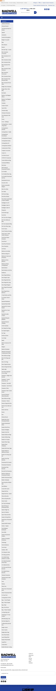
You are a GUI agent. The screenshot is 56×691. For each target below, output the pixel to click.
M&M (3, 340)
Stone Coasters (4, 629)
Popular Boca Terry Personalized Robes (5, 420)
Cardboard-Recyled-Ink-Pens (6, 624)
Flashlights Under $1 (6, 205)
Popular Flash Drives (6, 427)
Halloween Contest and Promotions (6, 257)
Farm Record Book (5, 196)
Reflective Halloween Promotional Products (6, 474)
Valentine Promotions (6, 575)
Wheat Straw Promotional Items (7, 589)
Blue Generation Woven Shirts (6, 83)
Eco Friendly (4, 171)
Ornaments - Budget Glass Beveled (7, 376)
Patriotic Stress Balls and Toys (6, 406)
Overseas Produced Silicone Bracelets (5, 395)
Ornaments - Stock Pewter (7, 385)
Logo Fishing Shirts (5, 637)
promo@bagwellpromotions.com (7, 665)
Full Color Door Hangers (6, 217)
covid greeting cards (5, 612)
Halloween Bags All (5, 253)
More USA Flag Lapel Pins (6, 359)
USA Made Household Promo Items (6, 562)
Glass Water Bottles (5, 634)
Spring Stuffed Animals (6, 523)
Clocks (3, 119)
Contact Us (4, 152)
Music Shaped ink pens (6, 364)
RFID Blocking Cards (6, 618)
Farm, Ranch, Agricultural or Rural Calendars (7, 199)
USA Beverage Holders (10, 5)
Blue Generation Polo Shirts (6, 65)
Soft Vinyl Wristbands (6, 503)
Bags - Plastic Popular (6, 602)
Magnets (3, 346)
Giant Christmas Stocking (7, 231)
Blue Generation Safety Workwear (6, 69)
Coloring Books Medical (6, 145)
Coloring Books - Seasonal (5, 129)
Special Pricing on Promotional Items (5, 506)
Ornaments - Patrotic (6, 400)
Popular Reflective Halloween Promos (5, 451)
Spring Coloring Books (6, 517)
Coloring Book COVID (6, 597)
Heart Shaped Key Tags (6, 282)
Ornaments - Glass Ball (6, 383)
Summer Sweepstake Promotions (6, 539)
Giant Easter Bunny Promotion (5, 238)
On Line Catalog (12, 2)
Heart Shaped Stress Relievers (5, 292)
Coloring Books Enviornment (5, 135)
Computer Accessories (6, 150)
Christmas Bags (5, 110)
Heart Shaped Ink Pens (6, 279)
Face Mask (4, 191)
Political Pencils (5, 417)
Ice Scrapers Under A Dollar (6, 298)
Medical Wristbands (5, 349)
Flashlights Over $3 (5, 202)
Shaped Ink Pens (5, 491)
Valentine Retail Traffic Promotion (6, 578)
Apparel (3, 32)
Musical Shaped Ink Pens (6, 366)
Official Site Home (4, 2)
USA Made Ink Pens (6, 564)
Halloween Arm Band (6, 251)
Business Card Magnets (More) (6, 96)
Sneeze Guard (4, 500)
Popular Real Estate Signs (7, 448)
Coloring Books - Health (6, 131)
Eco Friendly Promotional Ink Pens (7, 177)
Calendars (4, 103)
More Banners (4, 44)
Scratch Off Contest (5, 488)
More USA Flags (5, 361)
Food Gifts (4, 215)
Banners (3, 47)
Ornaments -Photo (5, 388)
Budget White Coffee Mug (6, 90)
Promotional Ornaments (6, 464)
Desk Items (4, 165)
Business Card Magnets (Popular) (6, 100)
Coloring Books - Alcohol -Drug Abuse (7, 125)
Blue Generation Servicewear (5, 73)
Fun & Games (4, 228)
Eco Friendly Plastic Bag (6, 174)
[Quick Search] (26, 12)
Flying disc (4, 210)
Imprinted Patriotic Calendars (5, 322)
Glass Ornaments (5, 246)
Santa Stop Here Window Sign (6, 483)
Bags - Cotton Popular (6, 600)
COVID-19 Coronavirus (6, 157)
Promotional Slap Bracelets (5, 468)
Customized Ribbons (6, 162)
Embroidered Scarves (6, 180)
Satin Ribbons (4, 486)
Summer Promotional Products (6, 535)
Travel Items (4, 547)
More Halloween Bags (6, 355)
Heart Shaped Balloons (6, 275)
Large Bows (4, 642)
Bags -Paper (4, 604)
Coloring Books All (5, 143)
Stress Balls (4, 532)
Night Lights (4, 369)
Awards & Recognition (6, 37)
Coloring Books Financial (7, 138)
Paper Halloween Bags (6, 398)
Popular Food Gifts (5, 432)
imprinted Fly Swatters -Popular (6, 307)
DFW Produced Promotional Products (6, 168)
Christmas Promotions (6, 112)
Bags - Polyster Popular (6, 609)
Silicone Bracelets (5, 496)
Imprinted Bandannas (6, 301)
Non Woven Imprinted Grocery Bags (6, 372)
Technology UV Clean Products (6, 615)
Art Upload (3, 5)
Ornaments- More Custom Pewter (7, 391)
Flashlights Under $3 (6, 207)
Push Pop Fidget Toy (6, 621)
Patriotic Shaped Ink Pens (7, 403)
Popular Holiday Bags (6, 437)
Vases (3, 581)
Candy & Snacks (5, 105)
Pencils (3, 412)
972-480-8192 (3, 663)
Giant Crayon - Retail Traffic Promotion (6, 234)
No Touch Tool (4, 595)
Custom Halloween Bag (6, 160)
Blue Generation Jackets (6, 59)
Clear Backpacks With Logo (6, 116)
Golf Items (4, 248)
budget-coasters (5, 627)
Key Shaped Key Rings (6, 328)
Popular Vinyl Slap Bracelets (5, 459)
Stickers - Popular (5, 525)
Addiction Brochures (6, 23)
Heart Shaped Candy (6, 277)
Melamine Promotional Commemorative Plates (6, 352)
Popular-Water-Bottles (6, 639)
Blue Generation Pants (6, 62)
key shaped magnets (5, 330)
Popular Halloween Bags (6, 434)
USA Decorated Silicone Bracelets (6, 568)
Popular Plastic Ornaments (4, 445)
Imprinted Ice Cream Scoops (6, 311)
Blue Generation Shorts (6, 76)
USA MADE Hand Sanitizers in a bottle (6, 558)
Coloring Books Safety (6, 140)
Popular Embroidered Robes (6, 424)
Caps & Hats (4, 108)
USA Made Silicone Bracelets (5, 572)
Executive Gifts (5, 182)
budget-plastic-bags (5, 632)
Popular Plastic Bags (6, 441)
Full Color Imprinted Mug (7, 223)
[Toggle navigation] (2, 17)
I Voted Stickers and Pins (6, 295)
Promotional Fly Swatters (6, 462)
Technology (4, 542)
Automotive (4, 34)
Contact (25, 2)
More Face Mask (5, 189)
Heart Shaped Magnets (6, 284)
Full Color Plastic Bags (6, 226)
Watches (3, 583)
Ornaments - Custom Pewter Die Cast (6, 380)
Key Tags (3, 333)
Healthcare (4, 272)
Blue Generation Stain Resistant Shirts (6, 79)
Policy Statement (31, 662)
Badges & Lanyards (5, 39)
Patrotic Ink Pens (5, 409)
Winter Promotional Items (7, 592)
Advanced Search (19, 2)
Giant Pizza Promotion (6, 243)
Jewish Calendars (5, 325)
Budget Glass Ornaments (6, 86)
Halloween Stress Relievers (5, 260)
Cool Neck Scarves (5, 155)
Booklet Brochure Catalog (7, 647)
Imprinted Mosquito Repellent (5, 318)
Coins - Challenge (5, 121)
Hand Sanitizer (4, 267)
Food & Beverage (5, 212)
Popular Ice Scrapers (6, 439)
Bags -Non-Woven (5, 607)
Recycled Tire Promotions (7, 471)
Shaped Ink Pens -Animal (6, 493)
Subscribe (3, 677)
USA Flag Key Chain (6, 552)
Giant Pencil (4, 241)
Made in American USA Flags (6, 343)
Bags (3, 42)
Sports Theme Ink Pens (6, 514)
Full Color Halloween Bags (6, 220)
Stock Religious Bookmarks (5, 529)
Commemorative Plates (6, 148)
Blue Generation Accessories (5, 53)
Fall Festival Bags (5, 194)
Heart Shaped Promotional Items (7, 288)
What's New (4, 586)
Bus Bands (4, 92)
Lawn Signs (4, 338)
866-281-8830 (9, 663)
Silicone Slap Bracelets (6, 498)
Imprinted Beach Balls (6, 303)
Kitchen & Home (5, 335)
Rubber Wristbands (5, 479)
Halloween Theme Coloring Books (5, 264)
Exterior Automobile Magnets (6, 186)
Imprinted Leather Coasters (5, 315)
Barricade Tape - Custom (6, 49)
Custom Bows (4, 644)
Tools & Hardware (5, 544)
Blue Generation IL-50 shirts (6, 56)
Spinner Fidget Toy (5, 509)
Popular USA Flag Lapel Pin (6, 455)
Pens (2, 414)
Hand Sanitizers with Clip (7, 270)
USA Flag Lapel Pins (6, 554)
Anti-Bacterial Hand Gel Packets (6, 29)
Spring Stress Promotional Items (7, 520)
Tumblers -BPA (5, 549)
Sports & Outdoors (5, 512)
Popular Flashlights (5, 429)
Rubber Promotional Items (7, 477)
